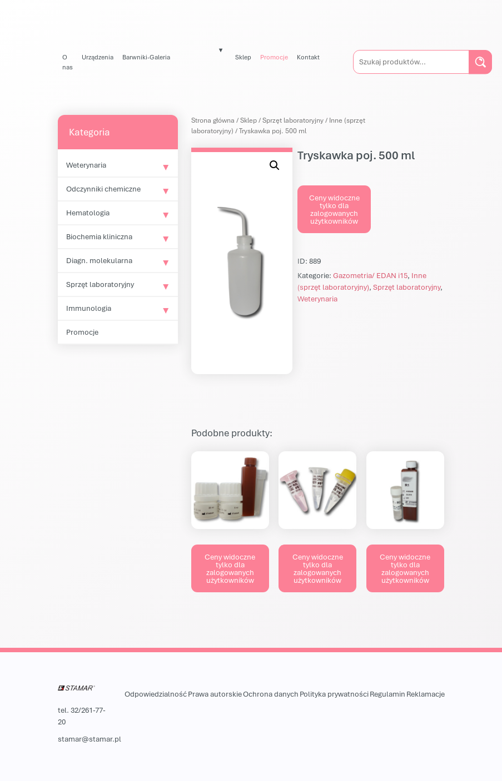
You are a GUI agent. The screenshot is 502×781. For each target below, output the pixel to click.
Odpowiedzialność (156, 694)
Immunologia (88, 308)
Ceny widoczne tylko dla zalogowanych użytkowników (334, 209)
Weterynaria (86, 165)
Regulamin (387, 694)
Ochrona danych (271, 694)
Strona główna (213, 120)
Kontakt (308, 57)
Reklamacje (425, 694)
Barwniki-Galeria (146, 57)
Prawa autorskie (215, 694)
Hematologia (88, 213)
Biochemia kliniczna (99, 236)
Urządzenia (97, 57)
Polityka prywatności (334, 694)
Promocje (274, 57)
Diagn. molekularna (99, 260)
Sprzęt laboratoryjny (100, 284)
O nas (67, 62)
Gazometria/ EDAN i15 (370, 275)
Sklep (243, 57)
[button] (275, 165)
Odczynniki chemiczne (103, 189)
